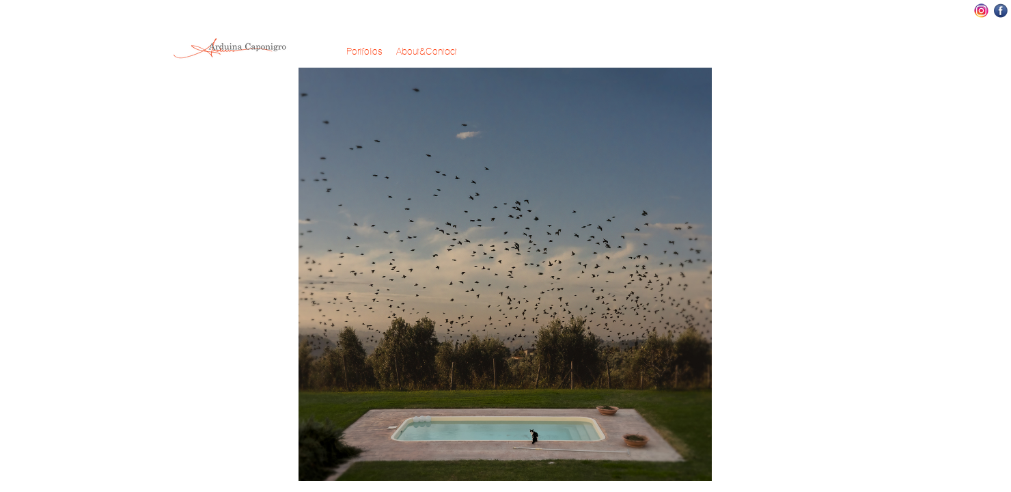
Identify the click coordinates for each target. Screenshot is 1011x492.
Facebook (1001, 10)
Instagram (981, 10)
